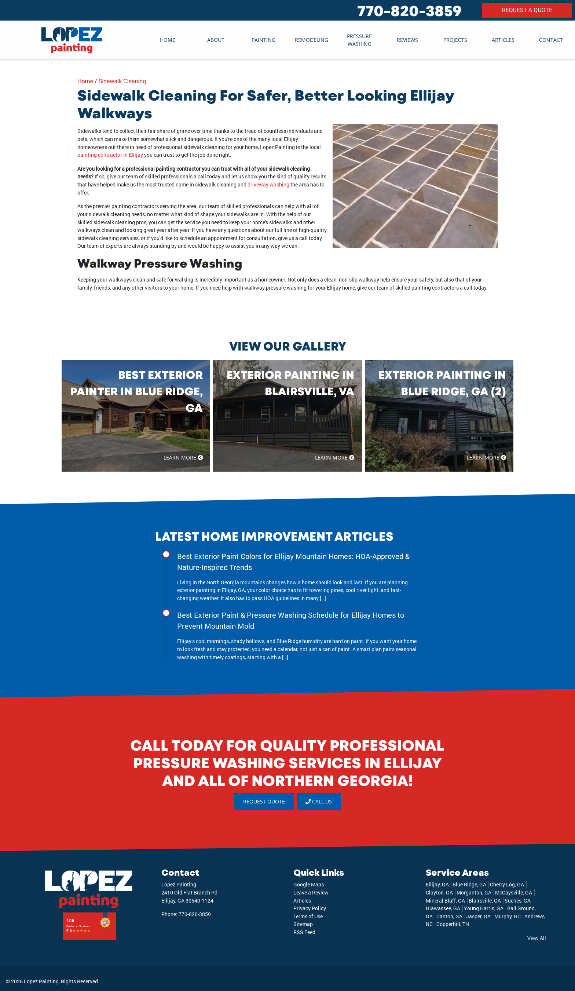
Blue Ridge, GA (469, 884)
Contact (551, 39)
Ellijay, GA (437, 884)
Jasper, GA (478, 916)
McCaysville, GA (513, 892)
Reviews (407, 39)
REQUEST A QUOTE (527, 10)
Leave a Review (311, 892)
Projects (455, 39)
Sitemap (303, 924)
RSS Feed (304, 932)
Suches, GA (518, 900)
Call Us (318, 801)
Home (167, 39)
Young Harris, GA (483, 908)
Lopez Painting (41, 981)
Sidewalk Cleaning (122, 81)
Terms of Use (308, 916)
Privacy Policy (309, 908)
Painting (263, 39)
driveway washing (268, 184)
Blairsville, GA (485, 900)
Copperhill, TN (452, 924)
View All (536, 937)
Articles (503, 39)
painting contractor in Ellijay (110, 154)
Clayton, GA (439, 892)
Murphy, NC (507, 916)
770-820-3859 (409, 10)
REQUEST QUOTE (264, 801)
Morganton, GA (474, 892)
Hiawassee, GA (443, 908)
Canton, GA (449, 916)
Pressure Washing (359, 40)
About (215, 39)
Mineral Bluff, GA (445, 900)
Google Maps (308, 884)
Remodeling (311, 39)
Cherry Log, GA (507, 884)
